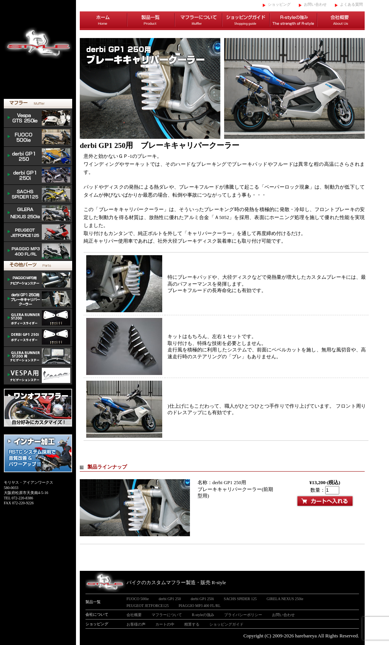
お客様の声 (136, 624)
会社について (96, 614)
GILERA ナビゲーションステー (38, 356)
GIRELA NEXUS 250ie (285, 599)
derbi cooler (38, 299)
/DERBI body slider (38, 337)
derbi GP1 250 (38, 156)
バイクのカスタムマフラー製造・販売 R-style (176, 582)
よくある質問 (351, 4)
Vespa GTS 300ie (38, 118)
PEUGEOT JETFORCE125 (38, 232)
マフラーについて (198, 20)
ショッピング (279, 4)
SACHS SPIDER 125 (38, 194)
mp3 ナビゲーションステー (38, 280)
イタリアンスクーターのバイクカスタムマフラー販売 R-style (38, 49)
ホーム (103, 20)
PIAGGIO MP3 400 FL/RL (38, 251)
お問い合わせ (315, 4)
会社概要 (341, 20)
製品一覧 (151, 20)
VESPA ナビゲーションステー (38, 375)
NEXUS (38, 213)
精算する (191, 624)
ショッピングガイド (246, 20)
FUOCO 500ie (38, 137)
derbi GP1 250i (38, 175)
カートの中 (164, 624)
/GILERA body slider (38, 318)
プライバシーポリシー (243, 615)
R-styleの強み (293, 20)
